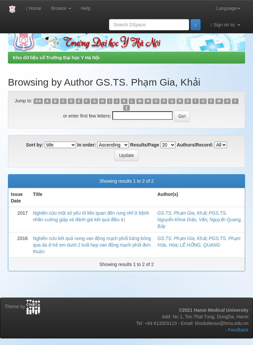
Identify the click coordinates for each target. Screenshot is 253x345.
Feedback (238, 329)
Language (228, 8)
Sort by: (34, 144)
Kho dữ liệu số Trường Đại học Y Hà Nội (56, 57)
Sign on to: (225, 25)
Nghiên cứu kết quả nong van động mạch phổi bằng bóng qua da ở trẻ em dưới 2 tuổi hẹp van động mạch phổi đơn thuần (92, 245)
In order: (86, 144)
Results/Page (144, 144)
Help (86, 8)
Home (33, 8)
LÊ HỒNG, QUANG (200, 245)
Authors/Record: (195, 144)
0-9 (38, 101)
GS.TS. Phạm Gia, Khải (181, 213)
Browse (61, 8)
